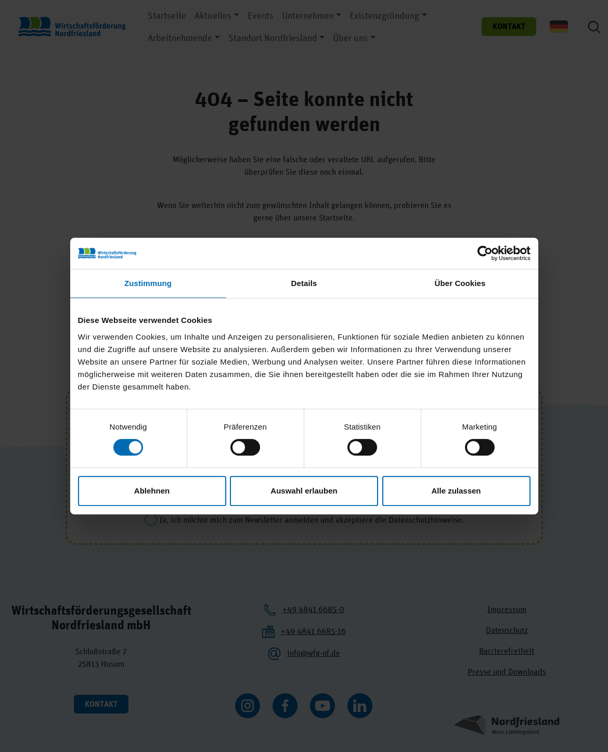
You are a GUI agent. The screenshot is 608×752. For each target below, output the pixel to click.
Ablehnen (152, 490)
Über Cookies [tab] (460, 283)
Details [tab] (304, 283)
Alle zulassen (456, 490)
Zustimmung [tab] (148, 283)
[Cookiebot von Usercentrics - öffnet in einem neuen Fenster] (485, 253)
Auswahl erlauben (303, 490)
